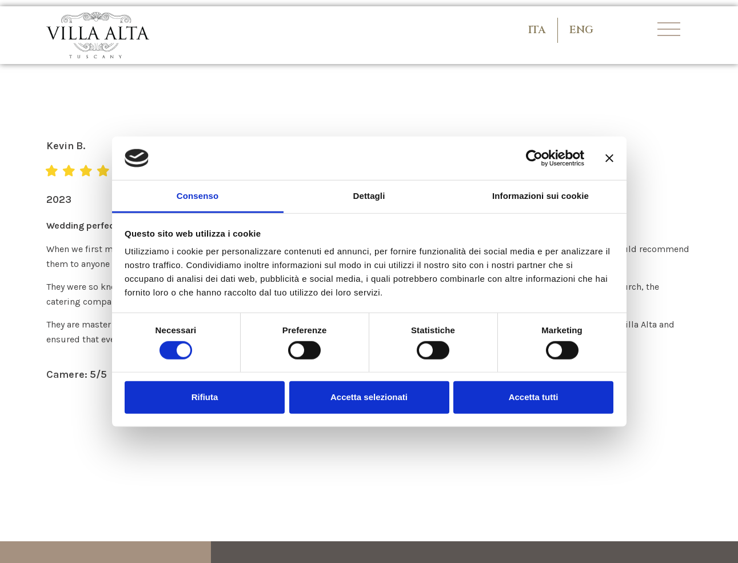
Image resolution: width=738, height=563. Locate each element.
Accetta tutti (534, 397)
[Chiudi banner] (609, 158)
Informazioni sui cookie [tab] (540, 196)
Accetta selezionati (369, 397)
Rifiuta (205, 397)
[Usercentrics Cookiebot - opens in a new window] (534, 158)
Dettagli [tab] (369, 196)
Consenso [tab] (197, 196)
